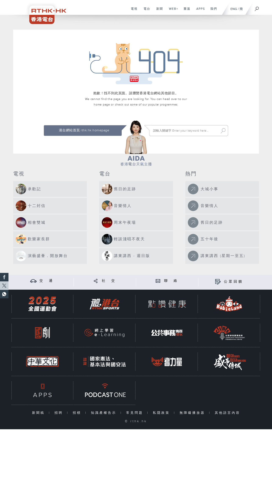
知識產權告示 (104, 413)
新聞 (158, 11)
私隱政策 (162, 413)
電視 (133, 11)
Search (223, 130)
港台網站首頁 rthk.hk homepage (84, 130)
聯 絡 (171, 281)
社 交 (109, 281)
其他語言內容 (227, 413)
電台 (145, 11)
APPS (199, 11)
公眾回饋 (233, 282)
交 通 (46, 281)
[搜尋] (257, 7)
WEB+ (172, 11)
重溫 (185, 11)
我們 (212, 11)
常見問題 (135, 413)
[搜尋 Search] (185, 130)
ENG (233, 9)
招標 (78, 413)
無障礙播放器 (193, 413)
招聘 (59, 413)
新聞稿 (39, 413)
